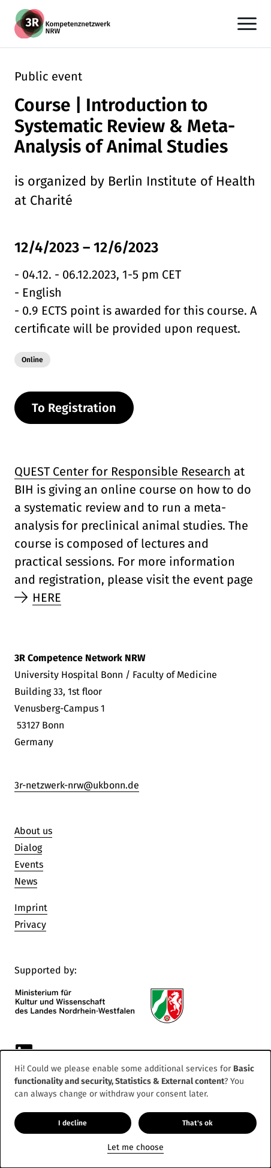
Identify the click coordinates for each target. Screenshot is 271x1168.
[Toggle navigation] (247, 23)
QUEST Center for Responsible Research (122, 471)
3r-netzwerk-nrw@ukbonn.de (76, 785)
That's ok (197, 1123)
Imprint (30, 907)
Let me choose (135, 1147)
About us (33, 831)
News (25, 881)
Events (28, 864)
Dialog (28, 847)
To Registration (74, 408)
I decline (72, 1123)
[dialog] (135, 1109)
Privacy (30, 924)
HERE (46, 597)
